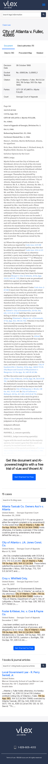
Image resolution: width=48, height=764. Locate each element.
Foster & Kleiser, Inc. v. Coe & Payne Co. (22, 613)
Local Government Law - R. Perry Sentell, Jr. (21, 674)
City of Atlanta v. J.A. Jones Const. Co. (22, 544)
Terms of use (10, 757)
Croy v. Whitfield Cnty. (15, 578)
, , (23, 319)
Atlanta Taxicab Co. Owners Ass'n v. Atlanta (23, 508)
